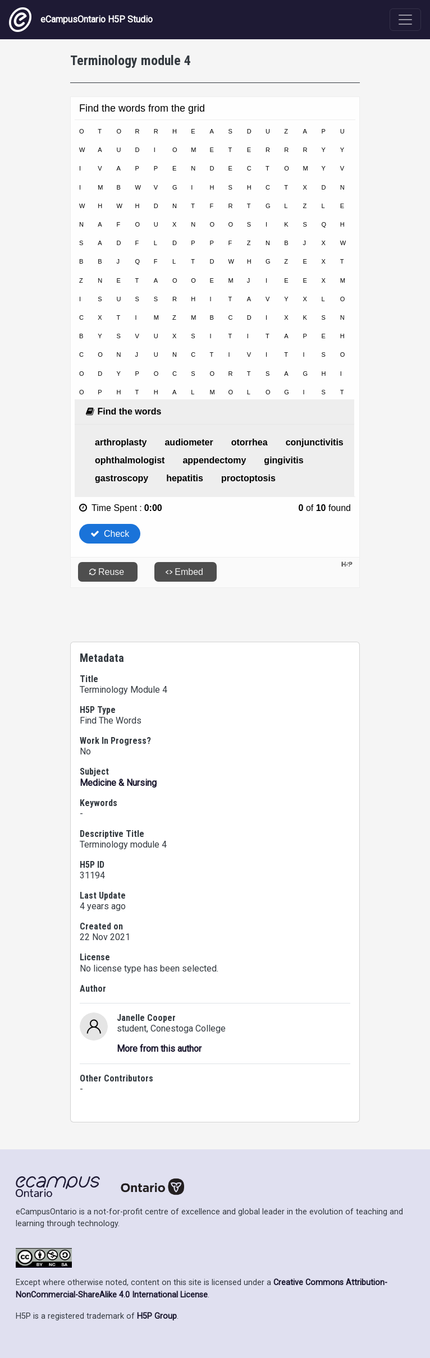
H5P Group (157, 1316)
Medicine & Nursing (118, 782)
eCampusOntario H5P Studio (81, 19)
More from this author (159, 1048)
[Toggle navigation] (405, 19)
